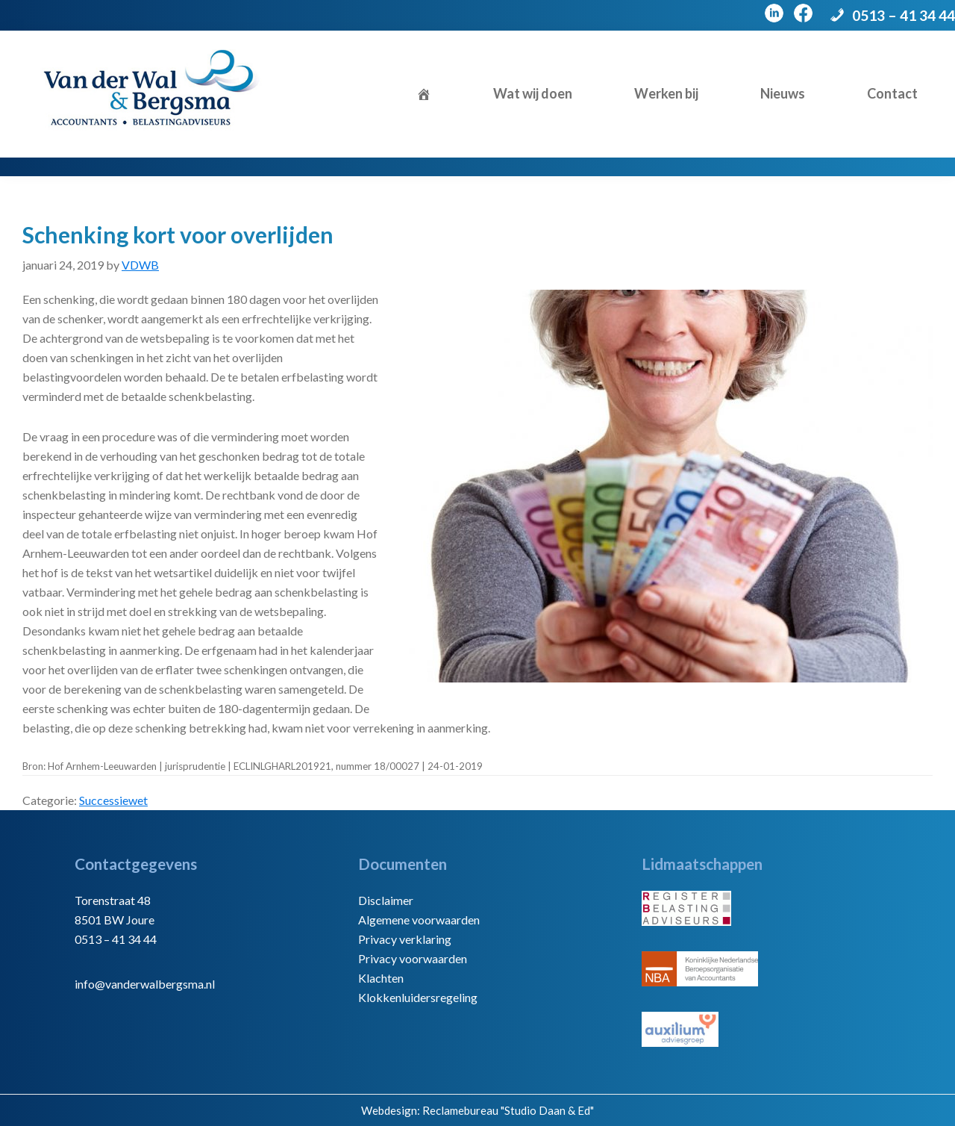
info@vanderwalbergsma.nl (145, 984)
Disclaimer (385, 900)
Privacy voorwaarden (412, 958)
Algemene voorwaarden (419, 919)
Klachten (381, 978)
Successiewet (113, 800)
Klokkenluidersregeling (418, 997)
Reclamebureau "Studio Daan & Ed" (508, 1110)
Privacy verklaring (404, 939)
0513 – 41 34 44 (903, 15)
